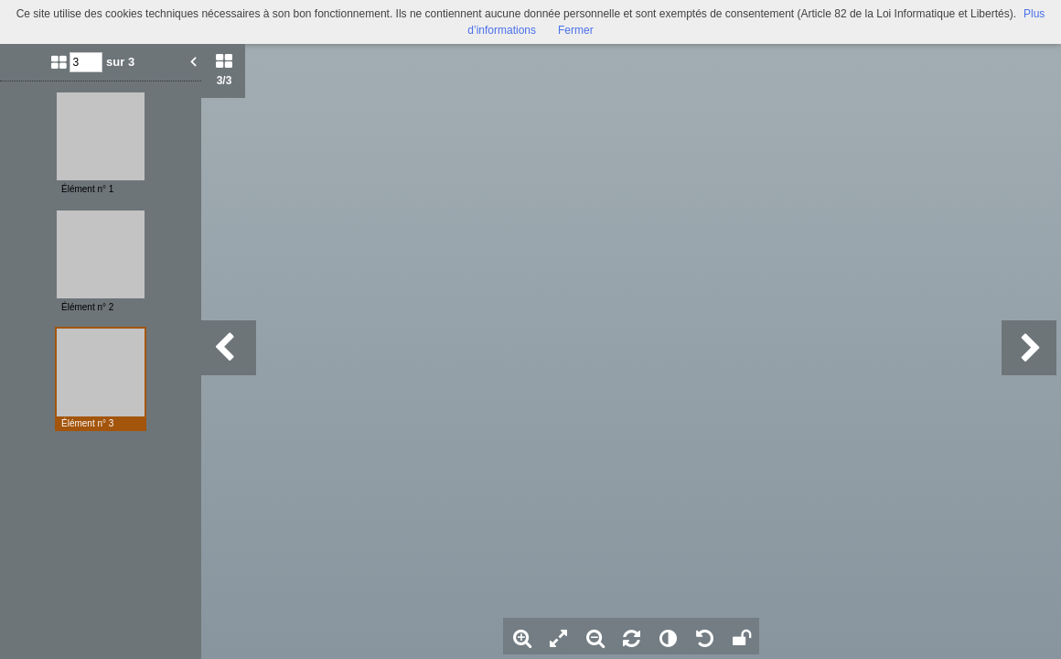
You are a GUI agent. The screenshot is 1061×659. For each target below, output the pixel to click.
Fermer (576, 30)
